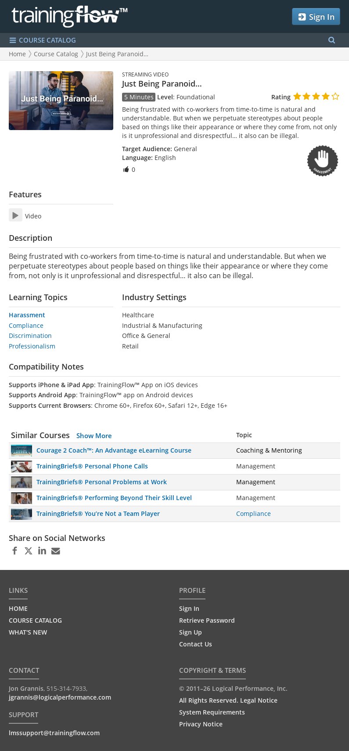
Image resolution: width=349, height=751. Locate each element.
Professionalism (32, 346)
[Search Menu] (331, 40)
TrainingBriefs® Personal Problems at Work (101, 482)
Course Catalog (56, 54)
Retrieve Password (207, 620)
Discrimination (30, 335)
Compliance (26, 325)
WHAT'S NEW (28, 632)
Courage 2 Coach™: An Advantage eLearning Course (113, 450)
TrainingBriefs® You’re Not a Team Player (98, 513)
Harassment (27, 315)
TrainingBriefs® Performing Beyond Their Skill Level (114, 497)
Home (17, 54)
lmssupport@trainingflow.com (54, 733)
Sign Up (190, 632)
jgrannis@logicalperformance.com (60, 697)
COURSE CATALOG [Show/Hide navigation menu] (42, 40)
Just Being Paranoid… (117, 54)
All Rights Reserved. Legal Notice (228, 700)
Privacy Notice (201, 724)
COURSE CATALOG (35, 620)
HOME (18, 608)
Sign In (316, 16)
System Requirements (212, 712)
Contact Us (195, 644)
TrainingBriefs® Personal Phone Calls (92, 466)
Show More (94, 435)
